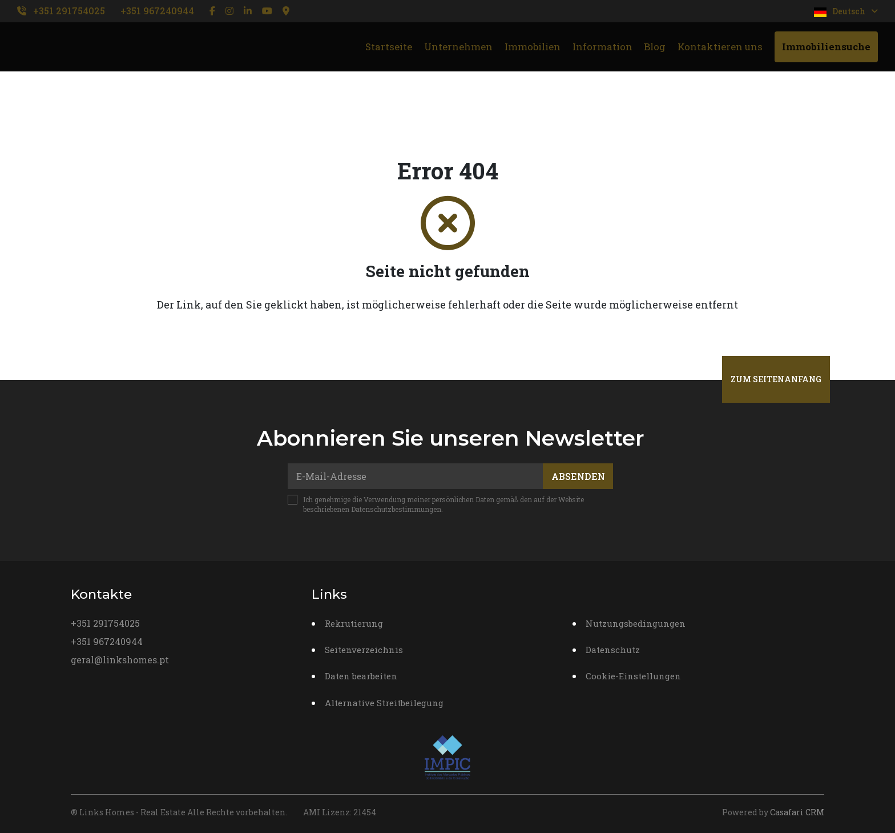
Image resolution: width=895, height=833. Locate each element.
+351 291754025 (69, 11)
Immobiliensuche (826, 46)
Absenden (578, 476)
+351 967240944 (157, 11)
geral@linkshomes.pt (120, 660)
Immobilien (533, 46)
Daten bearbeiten (361, 676)
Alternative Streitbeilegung (384, 702)
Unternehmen (458, 46)
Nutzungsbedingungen (636, 623)
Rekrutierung (354, 623)
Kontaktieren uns (720, 46)
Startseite (388, 46)
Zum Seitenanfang (776, 379)
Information (602, 46)
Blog (655, 46)
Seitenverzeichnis (364, 649)
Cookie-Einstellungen (633, 676)
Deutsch (846, 11)
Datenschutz (613, 649)
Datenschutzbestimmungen (396, 509)
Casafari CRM (797, 812)
